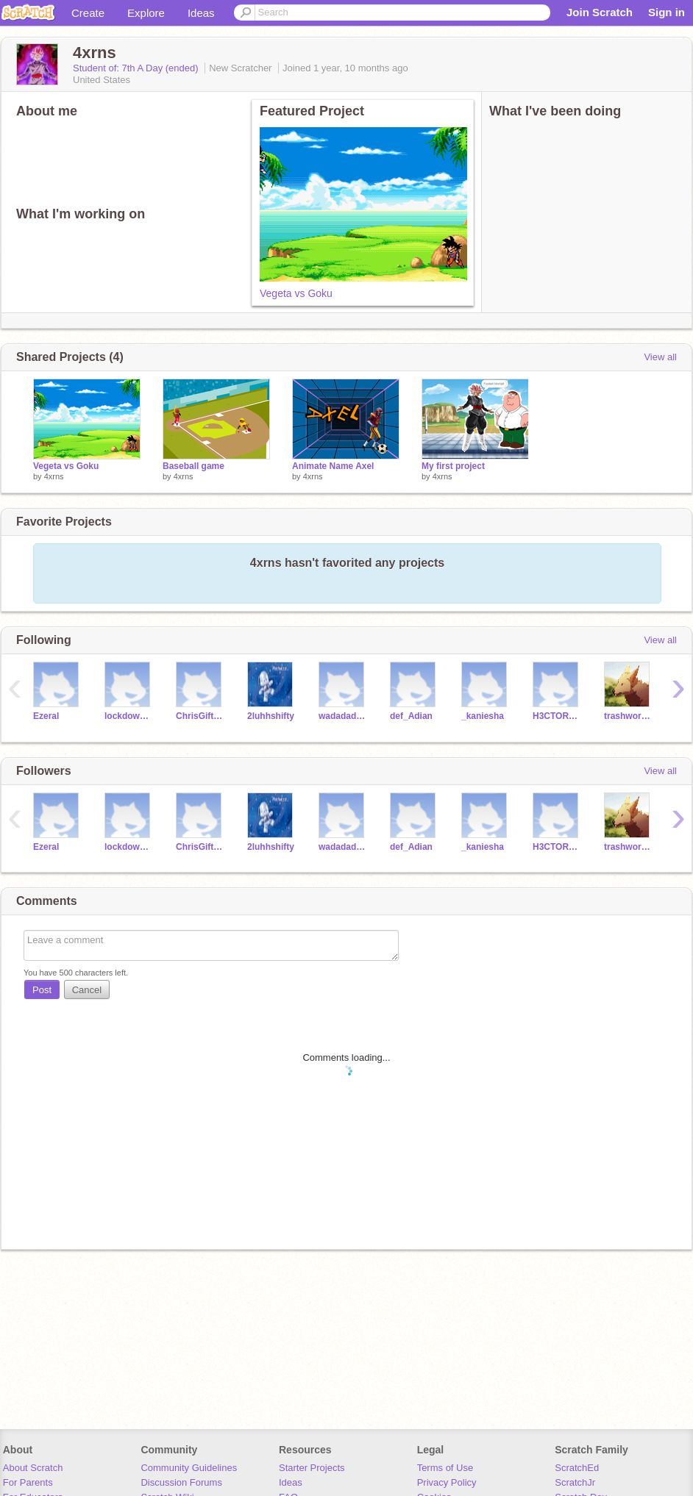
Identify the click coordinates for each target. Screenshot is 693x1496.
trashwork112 (628, 716)
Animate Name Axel (333, 466)
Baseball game (193, 466)
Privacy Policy (447, 1482)
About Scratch (33, 1467)
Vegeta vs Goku (296, 293)
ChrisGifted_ (200, 716)
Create (87, 13)
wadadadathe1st (343, 716)
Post (41, 989)
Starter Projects (312, 1467)
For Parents (28, 1482)
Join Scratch (599, 12)
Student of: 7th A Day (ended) (137, 68)
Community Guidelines (189, 1467)
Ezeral (46, 716)
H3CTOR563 (557, 716)
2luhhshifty (270, 716)
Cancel (87, 989)
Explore (146, 13)
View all (660, 356)
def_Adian (411, 716)
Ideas (201, 13)
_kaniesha (482, 716)
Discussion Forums (181, 1482)
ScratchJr (575, 1482)
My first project (453, 466)
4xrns (54, 476)
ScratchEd (577, 1467)
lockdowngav (129, 716)
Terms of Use (445, 1467)
